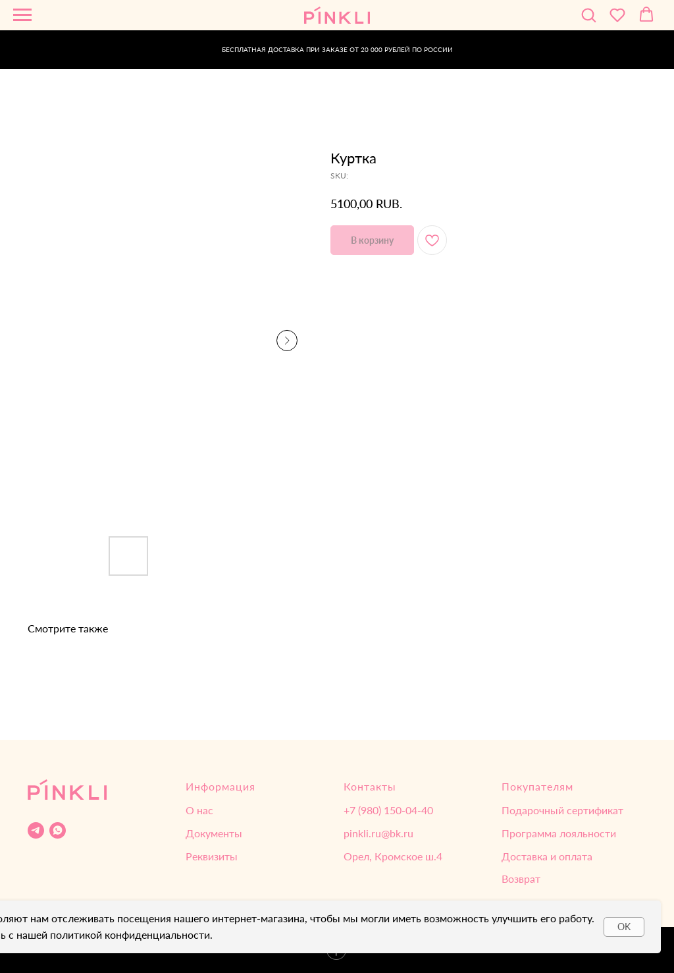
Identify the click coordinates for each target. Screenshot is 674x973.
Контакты (370, 786)
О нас (199, 810)
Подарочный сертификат (562, 810)
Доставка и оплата (547, 856)
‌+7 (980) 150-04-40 (388, 810)
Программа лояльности (559, 833)
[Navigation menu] (22, 15)
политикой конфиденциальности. (131, 934)
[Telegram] (36, 830)
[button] (588, 14)
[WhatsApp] (57, 830)
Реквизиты (212, 856)
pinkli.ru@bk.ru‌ (378, 833)
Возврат (521, 878)
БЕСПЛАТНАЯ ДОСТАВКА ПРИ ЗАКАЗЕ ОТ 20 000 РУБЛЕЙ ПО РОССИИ (337, 49)
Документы (214, 833)
